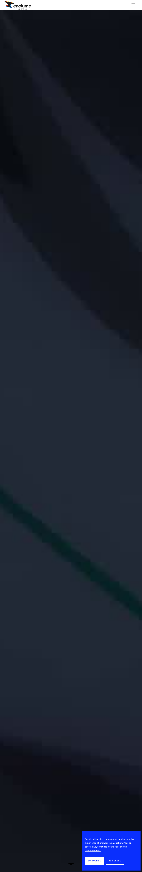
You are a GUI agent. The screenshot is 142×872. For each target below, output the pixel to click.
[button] (133, 5)
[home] (17, 5)
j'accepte (94, 860)
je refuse (115, 861)
